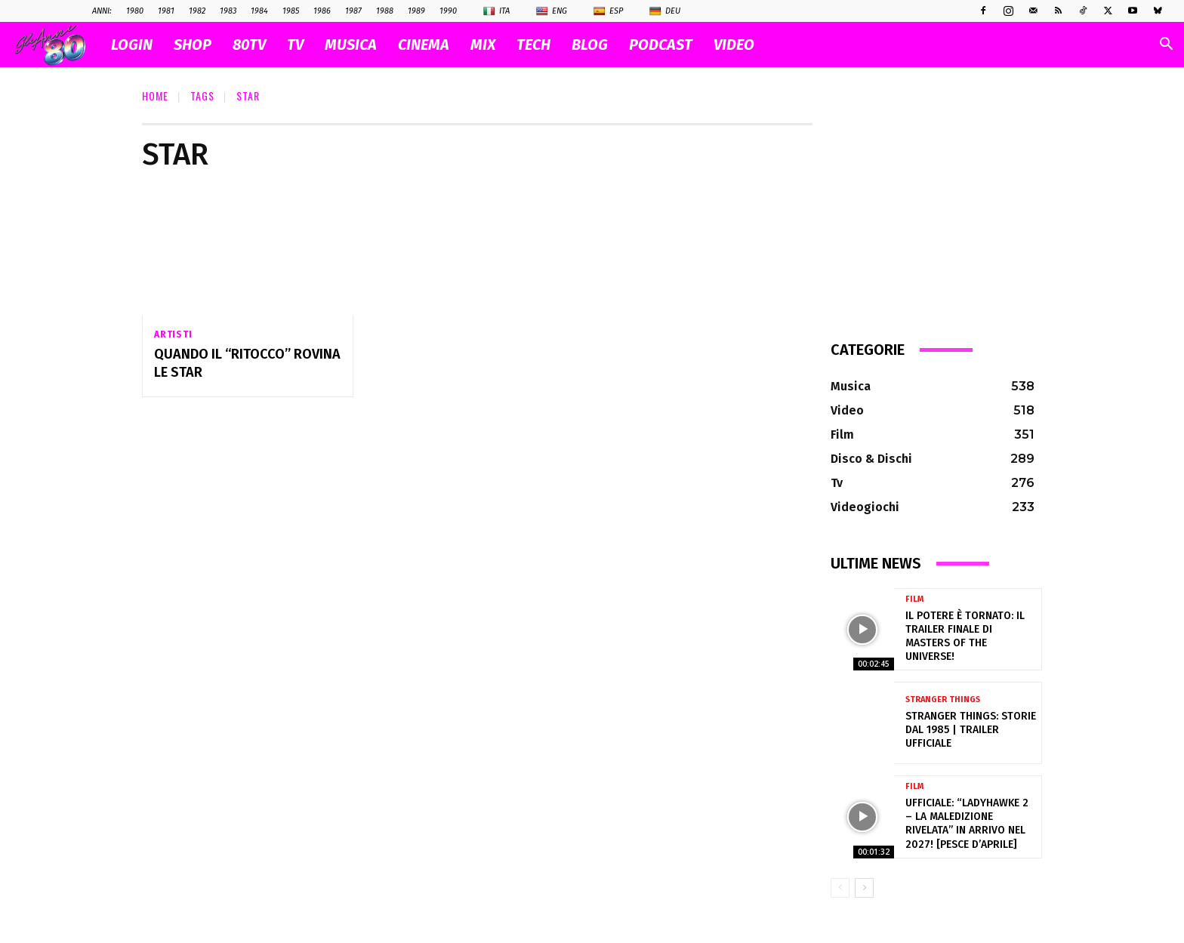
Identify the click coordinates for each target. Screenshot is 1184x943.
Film (914, 599)
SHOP (192, 44)
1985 (290, 11)
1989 (416, 11)
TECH (533, 44)
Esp (608, 11)
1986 (322, 11)
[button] (1166, 46)
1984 (259, 11)
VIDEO (734, 44)
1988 (384, 11)
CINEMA (423, 44)
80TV (249, 44)
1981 (166, 11)
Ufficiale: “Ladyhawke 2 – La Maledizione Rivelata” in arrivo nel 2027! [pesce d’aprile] (966, 824)
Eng (551, 11)
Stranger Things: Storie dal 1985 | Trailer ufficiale (970, 730)
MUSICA (351, 44)
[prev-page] (840, 888)
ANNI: (102, 11)
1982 (197, 11)
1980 (134, 11)
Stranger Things (942, 699)
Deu (664, 11)
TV (295, 44)
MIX (482, 44)
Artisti (173, 334)
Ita (496, 11)
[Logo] (57, 45)
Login (132, 44)
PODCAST (660, 44)
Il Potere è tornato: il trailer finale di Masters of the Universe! (965, 636)
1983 (228, 11)
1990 (448, 11)
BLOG (590, 44)
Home (155, 95)
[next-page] (864, 888)
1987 (353, 11)
